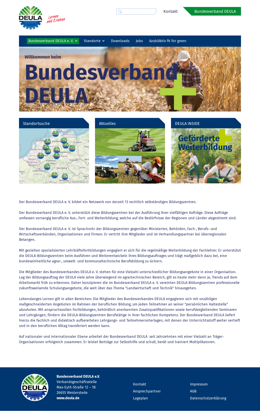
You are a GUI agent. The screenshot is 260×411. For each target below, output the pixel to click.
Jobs (139, 41)
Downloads (120, 41)
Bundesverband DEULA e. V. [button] (51, 41)
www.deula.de (68, 398)
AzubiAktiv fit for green (167, 41)
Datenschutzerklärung (208, 398)
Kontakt (170, 11)
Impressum (199, 384)
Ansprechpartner (147, 391)
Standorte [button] (93, 41)
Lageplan (140, 398)
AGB (193, 391)
